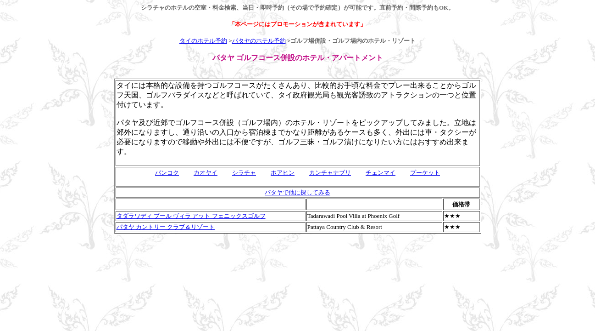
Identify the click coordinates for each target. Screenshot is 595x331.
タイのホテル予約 (203, 40)
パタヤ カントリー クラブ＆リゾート (166, 226)
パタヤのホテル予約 (259, 40)
